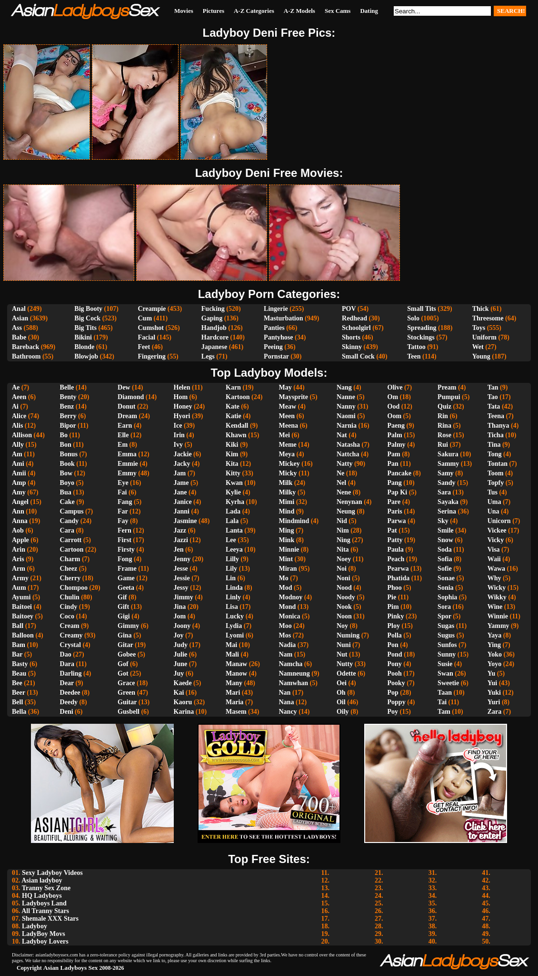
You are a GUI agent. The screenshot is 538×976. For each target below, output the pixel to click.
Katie (233, 416)
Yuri (494, 702)
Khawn (236, 435)
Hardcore (215, 337)
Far (123, 511)
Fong (125, 559)
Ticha (496, 435)
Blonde (84, 346)
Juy (179, 673)
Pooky (396, 683)
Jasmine (185, 520)
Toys (479, 327)
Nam (286, 654)
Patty (395, 540)
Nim (343, 530)
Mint (286, 559)
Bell (17, 702)
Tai (442, 702)
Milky (287, 492)
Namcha (291, 664)
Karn (233, 387)
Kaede (183, 683)
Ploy (394, 625)
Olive (395, 387)
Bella (19, 711)
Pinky (396, 616)
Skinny (352, 346)
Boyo (67, 482)
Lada (233, 511)
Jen (179, 549)
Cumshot (150, 327)
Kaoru (183, 702)
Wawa (496, 568)
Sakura (448, 454)
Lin (231, 578)
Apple (20, 540)
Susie (445, 664)
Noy (342, 625)
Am (17, 454)
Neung (346, 511)
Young (481, 356)
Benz (67, 406)
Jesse (181, 568)
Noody (346, 597)
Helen (182, 387)
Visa (494, 549)
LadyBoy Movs (43, 933)
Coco (67, 616)
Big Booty (88, 308)
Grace (126, 683)
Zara (495, 711)
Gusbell (128, 711)
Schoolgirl (356, 327)
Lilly (232, 559)
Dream (127, 416)
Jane (180, 492)
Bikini (83, 337)
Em (123, 444)
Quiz (444, 406)
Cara (67, 530)
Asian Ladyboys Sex (70, 967)
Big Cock (87, 318)
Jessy (181, 587)
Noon (344, 616)
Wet (478, 346)
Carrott (71, 540)
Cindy (69, 606)
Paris (395, 511)
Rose (444, 435)
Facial (146, 337)
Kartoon (238, 397)
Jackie (183, 454)
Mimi (287, 501)
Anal (19, 308)
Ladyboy (34, 926)
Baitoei (22, 606)
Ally (18, 444)
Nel (341, 482)
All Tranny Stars (45, 910)
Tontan (498, 463)
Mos (285, 635)
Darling (71, 673)
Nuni (344, 644)
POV (349, 308)
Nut (342, 654)
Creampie (152, 308)
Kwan (234, 482)
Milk (286, 482)
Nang (344, 387)
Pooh (395, 673)
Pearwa (398, 568)
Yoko (495, 654)
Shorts (351, 337)
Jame (181, 482)
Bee (17, 683)
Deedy (69, 702)
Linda (234, 587)
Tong (495, 454)
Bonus (69, 454)
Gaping (211, 318)
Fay (123, 520)
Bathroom (26, 356)
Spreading (421, 327)
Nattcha (348, 454)
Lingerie (276, 308)
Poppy (397, 702)
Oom (395, 416)
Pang (395, 482)
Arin (18, 549)
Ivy (178, 444)
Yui (493, 683)
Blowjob (86, 356)
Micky (288, 473)
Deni (66, 711)
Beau (19, 673)
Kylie (233, 492)
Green (126, 692)
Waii (494, 559)
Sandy (446, 482)
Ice (178, 425)
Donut (126, 406)
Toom (496, 473)
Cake (67, 501)
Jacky (182, 463)
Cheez (69, 568)
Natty (344, 463)
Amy (19, 492)
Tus (493, 492)
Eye (123, 482)
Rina (444, 425)
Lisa (232, 606)
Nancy (288, 711)
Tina (494, 444)
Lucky (235, 616)
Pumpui (449, 397)
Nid (342, 520)
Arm (18, 568)
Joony (182, 625)
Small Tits (421, 308)
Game (126, 578)
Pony (395, 664)
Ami (18, 463)
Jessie (182, 578)
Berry (68, 416)
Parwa (397, 520)
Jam (180, 473)
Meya (287, 454)
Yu (492, 673)
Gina (125, 635)
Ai (15, 406)
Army (20, 578)
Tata (494, 406)
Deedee (70, 692)
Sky (443, 520)
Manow (236, 673)
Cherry (70, 578)
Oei (342, 683)
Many (234, 683)
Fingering (151, 356)
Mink (287, 540)
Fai (122, 492)
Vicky (496, 540)
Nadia (287, 644)
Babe (19, 337)
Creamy (71, 635)
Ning (343, 540)
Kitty (233, 473)
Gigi (124, 616)
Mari (233, 692)
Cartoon (72, 549)
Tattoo (416, 346)
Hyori (182, 416)
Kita (232, 463)
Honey (183, 406)
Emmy (127, 473)
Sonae (446, 578)
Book (67, 463)
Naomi (346, 416)
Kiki (232, 444)
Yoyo (495, 664)
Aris (18, 559)
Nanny (346, 406)
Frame (127, 568)
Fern (124, 530)
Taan (445, 692)
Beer (18, 692)
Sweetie (448, 683)
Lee (231, 540)
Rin (443, 416)
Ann (18, 511)
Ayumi (21, 597)
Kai (179, 692)
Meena (288, 425)
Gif (122, 597)
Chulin (70, 597)
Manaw (236, 664)
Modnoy (291, 597)
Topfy (496, 482)
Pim (393, 606)
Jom (180, 616)
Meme (288, 444)
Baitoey (22, 616)
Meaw (288, 406)
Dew (124, 387)
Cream (70, 625)
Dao (65, 654)
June (181, 664)
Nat (342, 435)
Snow (445, 540)
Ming (286, 530)
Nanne (346, 397)
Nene (344, 492)
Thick (480, 308)
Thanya (498, 425)
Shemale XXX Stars (50, 918)
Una (493, 511)
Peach (396, 559)
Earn (125, 425)
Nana (286, 702)
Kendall (237, 425)
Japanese (214, 346)
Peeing (273, 346)
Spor (444, 616)
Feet (144, 346)
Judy (181, 644)
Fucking (213, 308)
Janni (181, 511)
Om (393, 397)
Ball (17, 625)
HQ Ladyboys (42, 895)
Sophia (447, 597)
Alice (19, 416)
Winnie (498, 616)
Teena (496, 416)
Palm (395, 435)
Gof (123, 664)
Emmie (128, 463)
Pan (393, 463)
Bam (18, 644)
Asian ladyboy (41, 880)
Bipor (68, 425)
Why (494, 578)
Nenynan (349, 501)
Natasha (348, 444)
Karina (184, 711)
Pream (447, 387)
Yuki (494, 692)
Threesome (488, 318)
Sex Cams (338, 10)
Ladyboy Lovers (45, 941)
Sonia (445, 587)
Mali (232, 654)
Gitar (125, 644)
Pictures (213, 10)
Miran (288, 568)
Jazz (180, 530)
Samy (445, 473)
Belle (67, 387)
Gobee (127, 654)
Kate (232, 406)
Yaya (495, 635)
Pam (394, 454)
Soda (445, 549)
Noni (343, 578)
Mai (231, 644)
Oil (341, 702)
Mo (284, 578)
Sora (444, 606)
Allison (22, 435)
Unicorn (499, 520)
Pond (395, 654)
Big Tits (85, 327)
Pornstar (276, 356)
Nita (343, 549)
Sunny (447, 654)
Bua (65, 492)
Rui (443, 444)
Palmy (397, 444)
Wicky (497, 587)
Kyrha (235, 501)
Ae (16, 387)
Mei (284, 435)
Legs (208, 356)
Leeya (234, 549)
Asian (20, 318)
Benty (68, 397)
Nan (285, 692)
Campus (72, 511)
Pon (393, 644)
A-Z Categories (254, 10)
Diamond (131, 397)
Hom (181, 397)
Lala (232, 520)
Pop (393, 692)
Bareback (25, 346)
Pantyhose (278, 337)
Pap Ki (398, 492)
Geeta (126, 587)
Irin (179, 435)
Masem (236, 711)
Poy (393, 711)
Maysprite (293, 397)
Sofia (445, 559)
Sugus (446, 635)
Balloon (23, 635)
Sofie (445, 568)
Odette (346, 673)
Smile (445, 530)
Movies (183, 10)
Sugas (446, 625)
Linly (233, 597)
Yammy (498, 625)
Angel (20, 501)
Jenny (182, 559)
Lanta (234, 530)
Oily (343, 711)
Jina (180, 606)
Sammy (448, 463)
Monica (289, 616)
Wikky (497, 597)
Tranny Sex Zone (46, 888)
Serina (447, 511)
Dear (67, 683)
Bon (65, 444)
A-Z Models (299, 10)
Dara (67, 664)
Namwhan (293, 683)
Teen (413, 356)
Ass (17, 327)
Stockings (421, 337)
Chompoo (74, 587)
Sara (444, 492)
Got (123, 673)
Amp (19, 482)
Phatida (399, 578)
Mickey (289, 463)
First (124, 540)
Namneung (294, 673)
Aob (18, 530)
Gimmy (128, 625)
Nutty (345, 664)
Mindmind (294, 520)
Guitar (127, 702)
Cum (145, 318)
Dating (369, 10)
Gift (123, 606)
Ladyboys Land (44, 903)
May (285, 387)
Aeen (19, 397)
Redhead (354, 318)
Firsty (126, 549)
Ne (340, 473)
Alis (17, 425)
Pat (392, 530)
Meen (287, 416)
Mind (287, 511)
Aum (19, 587)
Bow (66, 473)
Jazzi (181, 540)
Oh (341, 692)
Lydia (234, 625)
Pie (392, 597)
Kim (232, 454)
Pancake (400, 473)
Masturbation (283, 318)
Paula (396, 549)
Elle (123, 435)
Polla (395, 635)
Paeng (396, 425)
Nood (344, 587)
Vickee (497, 530)
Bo (64, 435)
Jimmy (183, 597)
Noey (344, 559)
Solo (413, 318)
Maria (234, 702)
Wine (495, 606)
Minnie (289, 549)
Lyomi (235, 635)
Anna (20, 520)
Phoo (395, 587)
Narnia (347, 425)
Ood (394, 406)
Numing (348, 635)
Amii (19, 473)
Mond (287, 606)
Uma (494, 501)
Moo (285, 625)
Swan (445, 673)
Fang (125, 501)
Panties (274, 327)
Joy (179, 635)
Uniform (484, 337)
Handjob (214, 327)
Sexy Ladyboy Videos (52, 872)
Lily (231, 568)
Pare (394, 501)
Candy (69, 520)
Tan (493, 387)
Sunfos (447, 644)
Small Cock (358, 356)
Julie (181, 654)
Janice (183, 501)
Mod (285, 587)
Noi (342, 568)
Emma (127, 454)
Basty (20, 664)
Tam (444, 711)
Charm (70, 559)
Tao (493, 397)
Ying (494, 644)
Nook (344, 606)
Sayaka (448, 501)
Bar (17, 654)
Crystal (70, 644)
